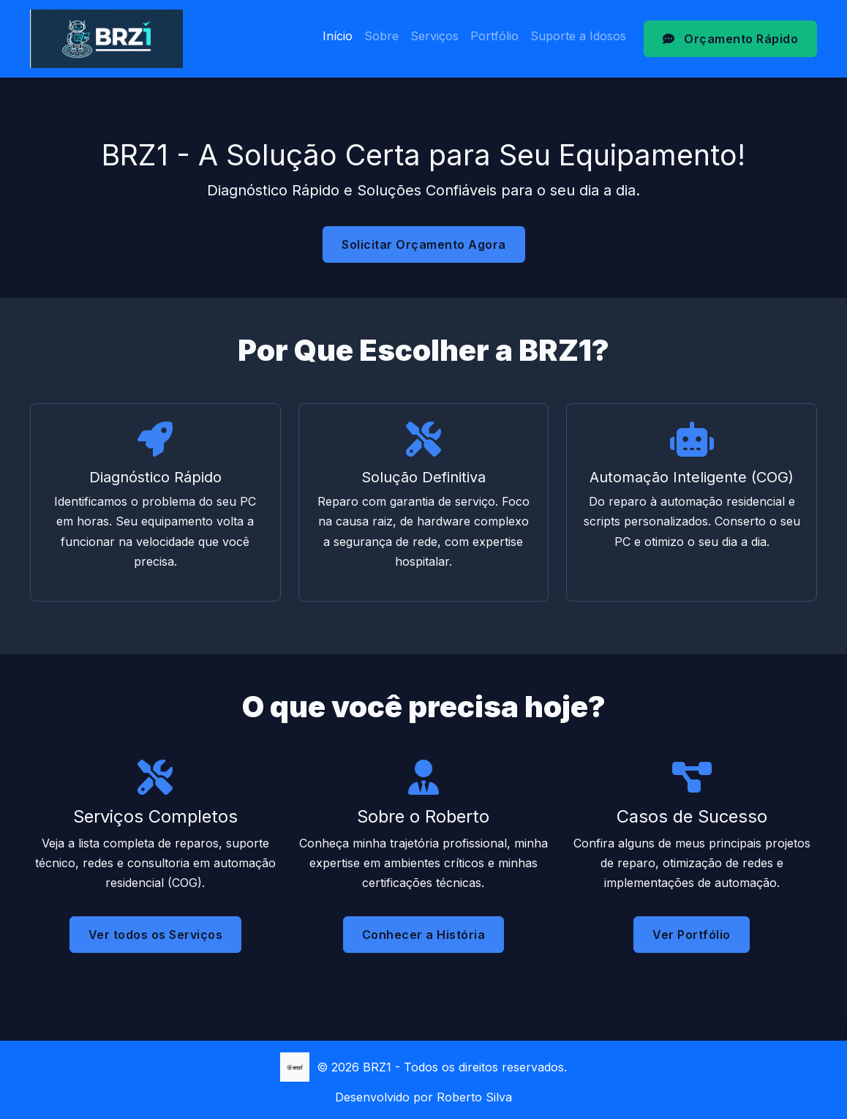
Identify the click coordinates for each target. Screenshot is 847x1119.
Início (338, 36)
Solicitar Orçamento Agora (424, 244)
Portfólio (494, 36)
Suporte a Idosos (578, 36)
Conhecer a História (424, 936)
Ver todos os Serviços (156, 934)
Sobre (381, 36)
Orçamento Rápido (730, 38)
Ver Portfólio (691, 946)
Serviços (434, 36)
